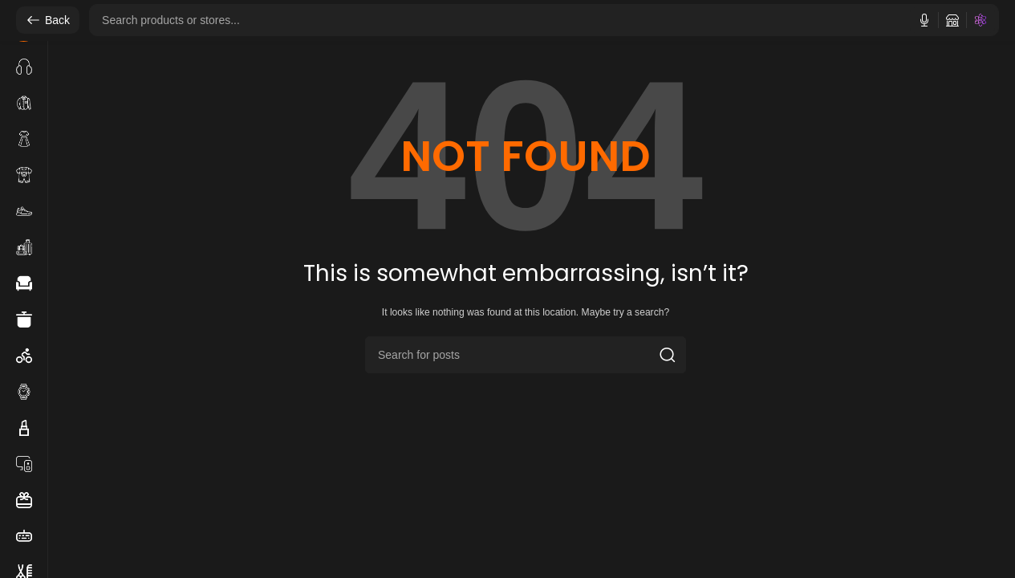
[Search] (525, 354)
